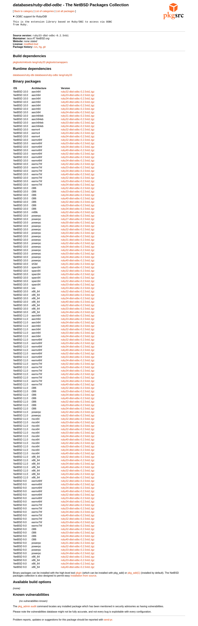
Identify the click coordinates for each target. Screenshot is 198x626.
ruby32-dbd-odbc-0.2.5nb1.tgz (77, 94)
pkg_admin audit (27, 608)
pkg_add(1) (134, 575)
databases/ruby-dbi (23, 77)
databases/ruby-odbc (46, 77)
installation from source (83, 578)
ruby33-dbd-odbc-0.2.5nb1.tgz (77, 97)
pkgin (79, 575)
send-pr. (108, 622)
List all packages (65, 11)
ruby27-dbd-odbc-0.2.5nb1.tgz (77, 221)
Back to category (23, 11)
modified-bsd (31, 46)
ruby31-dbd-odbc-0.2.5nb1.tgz (77, 118)
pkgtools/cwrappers (57, 64)
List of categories (44, 11)
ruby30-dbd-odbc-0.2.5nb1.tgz (77, 225)
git (44, 49)
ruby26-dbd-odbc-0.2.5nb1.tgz (77, 218)
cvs (35, 49)
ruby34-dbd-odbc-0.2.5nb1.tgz (77, 101)
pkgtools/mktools (22, 64)
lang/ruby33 (38, 64)
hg (40, 49)
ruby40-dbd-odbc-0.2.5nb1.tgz (77, 104)
